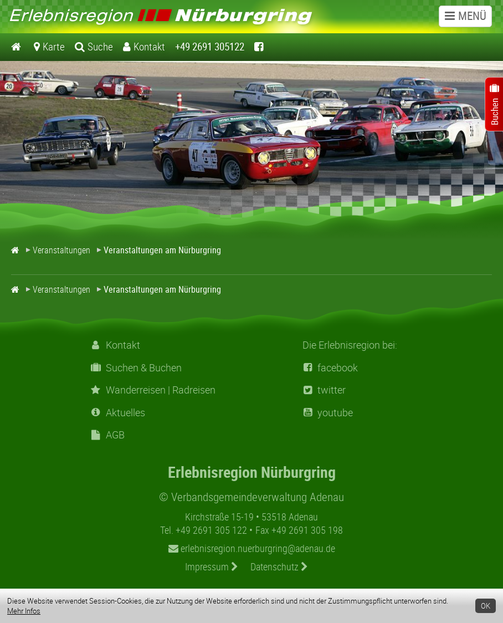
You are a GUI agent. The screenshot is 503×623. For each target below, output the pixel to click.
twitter (324, 390)
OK (485, 606)
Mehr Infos (23, 611)
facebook (330, 367)
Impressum (211, 566)
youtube (327, 412)
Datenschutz (279, 566)
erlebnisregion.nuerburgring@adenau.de (251, 548)
